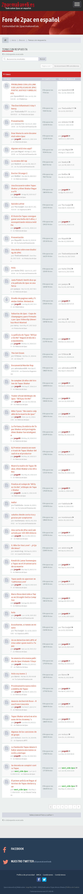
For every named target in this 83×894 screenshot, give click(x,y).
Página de (46, 66)
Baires (17, 676)
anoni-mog (19, 551)
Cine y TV (20, 359)
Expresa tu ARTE (25, 210)
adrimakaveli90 (21, 368)
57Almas (18, 356)
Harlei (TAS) (19, 270)
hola (13, 612)
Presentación (17, 121)
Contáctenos (60, 875)
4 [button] (62, 807)
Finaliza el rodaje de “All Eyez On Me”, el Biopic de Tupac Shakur (24, 487)
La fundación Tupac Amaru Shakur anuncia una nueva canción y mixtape (24, 750)
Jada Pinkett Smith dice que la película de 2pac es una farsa (23, 283)
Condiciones (48, 875)
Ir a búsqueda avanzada (13, 54)
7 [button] (74, 807)
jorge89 (18, 139)
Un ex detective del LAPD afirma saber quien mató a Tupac (24, 643)
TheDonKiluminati (22, 255)
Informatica (19, 307)
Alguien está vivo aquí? (21, 148)
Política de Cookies (72, 887)
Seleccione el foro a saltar (41, 815)
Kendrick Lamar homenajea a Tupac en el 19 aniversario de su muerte (23, 563)
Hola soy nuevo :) (19, 673)
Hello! (14, 502)
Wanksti (18, 164)
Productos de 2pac (27, 114)
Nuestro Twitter (31, 861)
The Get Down (17, 353)
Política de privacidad (26, 875)
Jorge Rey (29, 887)
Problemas (23, 99)
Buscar (42, 59)
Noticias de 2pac (21, 142)
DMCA (38, 875)
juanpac (17, 289)
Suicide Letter (17, 203)
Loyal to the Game (24, 554)
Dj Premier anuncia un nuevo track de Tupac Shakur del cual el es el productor (24, 450)
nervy (16, 325)
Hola (13, 267)
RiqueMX (18, 240)
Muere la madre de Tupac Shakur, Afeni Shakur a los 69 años (24, 468)
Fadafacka (19, 505)
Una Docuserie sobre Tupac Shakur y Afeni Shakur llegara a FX (24, 188)
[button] (78, 807)
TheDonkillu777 (21, 111)
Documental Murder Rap (22, 365)
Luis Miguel (19, 151)
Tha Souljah (19, 206)
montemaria (19, 520)
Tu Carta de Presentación (28, 127)
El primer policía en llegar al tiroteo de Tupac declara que (23, 783)
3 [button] (58, 807)
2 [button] (54, 807)
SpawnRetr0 (19, 96)
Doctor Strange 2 (19, 173)
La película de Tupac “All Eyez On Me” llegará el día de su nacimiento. (24, 338)
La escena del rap (19, 161)
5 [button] (66, 807)
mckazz (18, 737)
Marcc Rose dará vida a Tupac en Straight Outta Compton (23, 597)
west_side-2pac (21, 771)
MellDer (18, 176)
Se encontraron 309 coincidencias (66, 66)
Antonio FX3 (19, 124)
